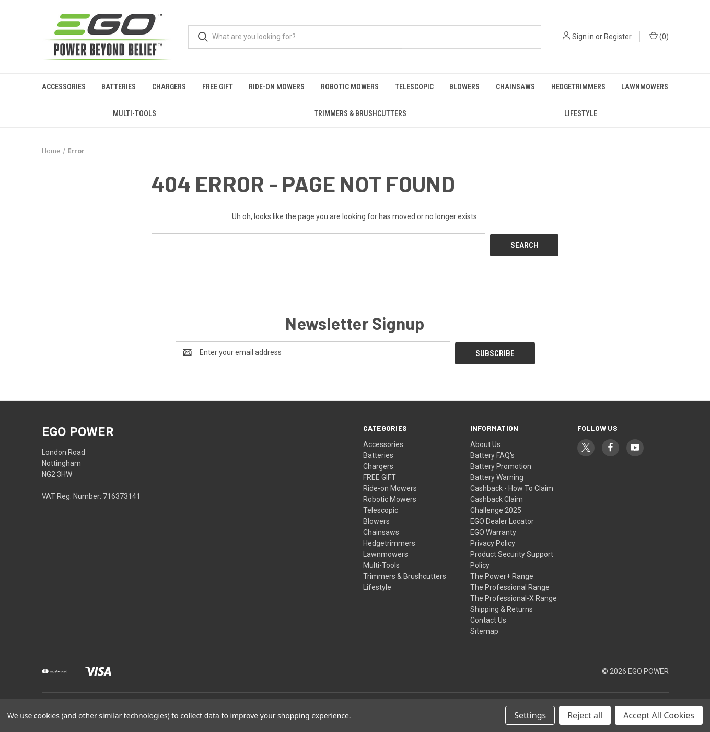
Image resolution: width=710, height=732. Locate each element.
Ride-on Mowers (277, 87)
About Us (485, 442)
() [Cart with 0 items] (659, 36)
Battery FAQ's (492, 453)
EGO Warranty (493, 529)
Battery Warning (496, 475)
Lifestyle (580, 113)
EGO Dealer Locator (502, 518)
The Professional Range (510, 584)
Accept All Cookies (658, 715)
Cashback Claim (496, 497)
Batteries (118, 87)
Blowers (464, 87)
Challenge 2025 (495, 508)
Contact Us (488, 617)
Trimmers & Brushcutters (360, 113)
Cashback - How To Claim (511, 486)
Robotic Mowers (350, 87)
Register (618, 36)
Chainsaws (515, 87)
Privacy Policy (492, 540)
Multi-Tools (134, 113)
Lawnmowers (644, 87)
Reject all (584, 715)
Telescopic (414, 87)
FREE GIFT (217, 87)
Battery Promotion (500, 464)
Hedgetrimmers (578, 87)
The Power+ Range (501, 573)
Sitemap (484, 628)
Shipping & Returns (501, 606)
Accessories (64, 87)
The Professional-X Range (513, 595)
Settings (530, 715)
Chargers (169, 87)
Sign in (583, 36)
